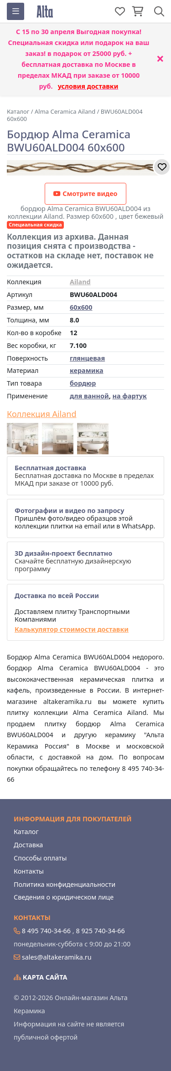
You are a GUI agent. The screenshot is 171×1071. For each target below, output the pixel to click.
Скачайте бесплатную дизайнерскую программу (73, 561)
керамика (87, 370)
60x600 (81, 307)
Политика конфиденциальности (64, 884)
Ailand (80, 281)
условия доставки (88, 86)
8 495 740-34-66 (46, 930)
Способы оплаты (40, 858)
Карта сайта (40, 977)
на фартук (129, 396)
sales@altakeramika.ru (57, 957)
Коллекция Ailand (42, 414)
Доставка (28, 844)
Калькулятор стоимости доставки (72, 629)
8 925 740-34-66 (100, 930)
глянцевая (87, 358)
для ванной (89, 396)
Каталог (26, 831)
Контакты (29, 871)
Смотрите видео (85, 193)
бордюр (83, 383)
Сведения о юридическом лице (64, 897)
